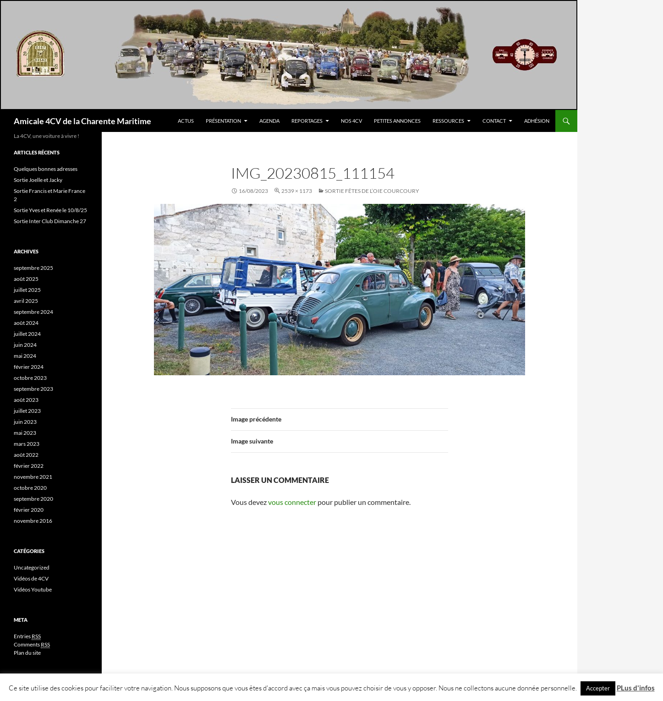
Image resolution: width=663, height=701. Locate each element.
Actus (186, 121)
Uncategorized (31, 567)
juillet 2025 (27, 289)
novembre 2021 (33, 476)
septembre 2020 (33, 498)
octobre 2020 (30, 487)
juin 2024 (25, 344)
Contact (494, 121)
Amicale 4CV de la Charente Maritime (82, 121)
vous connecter (292, 502)
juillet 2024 (27, 333)
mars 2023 (26, 443)
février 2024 (29, 366)
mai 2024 (25, 355)
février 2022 (29, 465)
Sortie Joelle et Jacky (38, 179)
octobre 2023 (30, 377)
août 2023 (26, 399)
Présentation (223, 121)
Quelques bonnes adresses (45, 168)
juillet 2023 (27, 410)
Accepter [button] (598, 688)
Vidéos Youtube (33, 589)
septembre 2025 (33, 267)
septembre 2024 (33, 311)
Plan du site (27, 652)
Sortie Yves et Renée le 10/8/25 (50, 210)
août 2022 (26, 454)
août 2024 (26, 322)
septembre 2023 (33, 388)
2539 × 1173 (296, 190)
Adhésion (536, 121)
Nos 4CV (351, 121)
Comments (32, 644)
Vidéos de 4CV (31, 578)
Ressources (448, 121)
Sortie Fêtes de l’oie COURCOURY (372, 190)
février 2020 (29, 509)
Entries (27, 636)
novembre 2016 (33, 520)
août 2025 (26, 278)
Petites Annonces (397, 121)
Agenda (269, 121)
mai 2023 (25, 432)
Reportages (307, 121)
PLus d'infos (636, 688)
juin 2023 (25, 421)
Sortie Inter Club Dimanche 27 (50, 221)
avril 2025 (26, 300)
